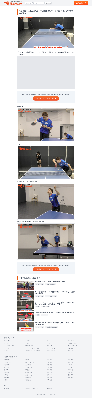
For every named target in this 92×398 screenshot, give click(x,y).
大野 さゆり (28, 375)
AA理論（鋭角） (72, 343)
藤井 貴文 (70, 360)
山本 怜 (70, 365)
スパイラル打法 (51, 348)
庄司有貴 (6, 372)
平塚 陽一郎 (7, 362)
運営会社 (49, 388)
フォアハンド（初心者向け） (33, 350)
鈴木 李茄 (7, 367)
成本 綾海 (70, 377)
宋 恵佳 (27, 370)
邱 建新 (27, 360)
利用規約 (6, 388)
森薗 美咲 (28, 377)
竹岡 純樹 (49, 367)
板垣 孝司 (49, 360)
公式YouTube (80, 3)
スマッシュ (28, 340)
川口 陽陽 (49, 380)
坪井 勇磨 (7, 365)
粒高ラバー (71, 340)
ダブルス (70, 350)
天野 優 (6, 375)
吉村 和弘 (70, 370)
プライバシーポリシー (31, 388)
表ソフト (49, 340)
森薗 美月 (70, 375)
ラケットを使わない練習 (32, 348)
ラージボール (8, 340)
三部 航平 (49, 365)
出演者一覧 (13, 357)
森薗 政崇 (70, 362)
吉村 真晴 (49, 370)
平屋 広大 (49, 362)
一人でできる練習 (9, 345)
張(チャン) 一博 (29, 362)
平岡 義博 (7, 360)
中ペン (48, 343)
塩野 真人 (70, 372)
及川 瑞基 (28, 365)
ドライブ (27, 343)
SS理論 (6, 350)
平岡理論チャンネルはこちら (46, 98)
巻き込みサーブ (72, 345)
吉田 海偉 (7, 377)
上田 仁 (6, 380)
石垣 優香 (28, 380)
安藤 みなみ (28, 367)
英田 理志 (49, 377)
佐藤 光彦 (49, 372)
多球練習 (70, 348)
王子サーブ (7, 343)
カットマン (50, 345)
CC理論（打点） (30, 345)
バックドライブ (51, 350)
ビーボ (70, 367)
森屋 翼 (6, 370)
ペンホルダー (8, 348)
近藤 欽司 (49, 375)
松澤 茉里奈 (28, 372)
